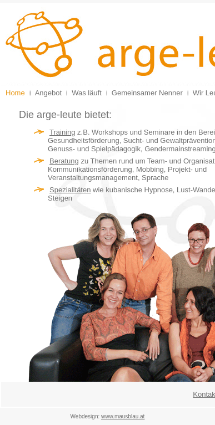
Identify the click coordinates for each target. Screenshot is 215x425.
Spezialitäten (70, 190)
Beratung (64, 161)
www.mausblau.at (122, 416)
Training (62, 132)
